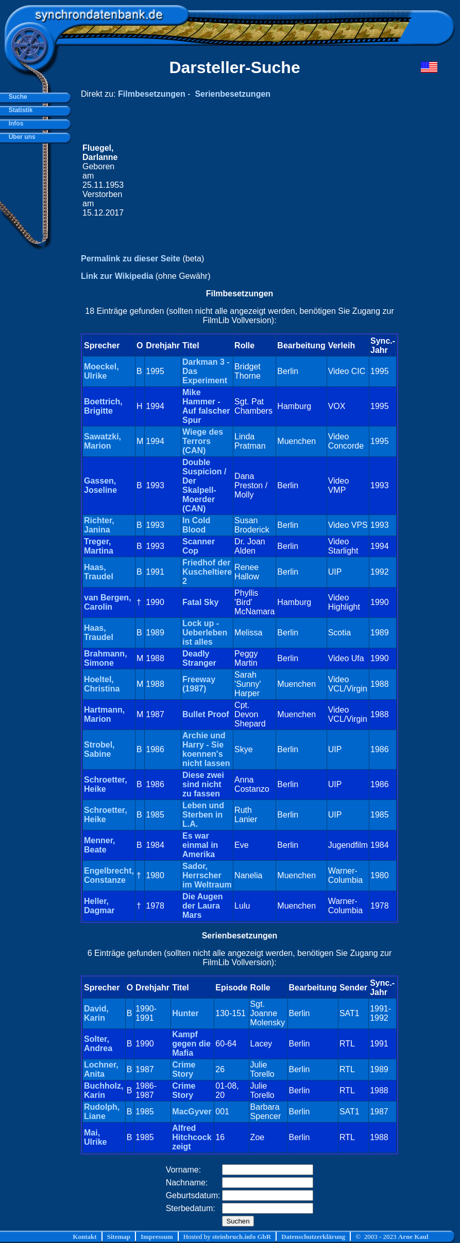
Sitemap (119, 1236)
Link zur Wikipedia (117, 276)
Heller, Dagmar (99, 906)
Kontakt (84, 1236)
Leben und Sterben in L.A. (203, 814)
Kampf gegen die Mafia (191, 1043)
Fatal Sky (200, 602)
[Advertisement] (261, 181)
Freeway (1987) (198, 684)
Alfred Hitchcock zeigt (191, 1137)
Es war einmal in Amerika (200, 845)
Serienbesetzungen (232, 94)
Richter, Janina (99, 525)
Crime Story (183, 1069)
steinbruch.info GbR (241, 1236)
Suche (16, 96)
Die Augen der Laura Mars (202, 905)
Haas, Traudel (98, 572)
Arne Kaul (413, 1236)
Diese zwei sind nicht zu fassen (203, 784)
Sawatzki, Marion (102, 441)
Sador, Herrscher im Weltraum (207, 875)
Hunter (185, 1013)
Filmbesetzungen (151, 94)
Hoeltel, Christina (102, 684)
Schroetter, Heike (105, 784)
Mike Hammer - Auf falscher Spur (206, 406)
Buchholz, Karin (103, 1090)
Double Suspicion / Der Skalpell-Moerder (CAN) (204, 485)
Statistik (18, 110)
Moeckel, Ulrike (101, 371)
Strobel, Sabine (99, 749)
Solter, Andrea (98, 1044)
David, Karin (96, 1013)
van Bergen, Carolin (107, 602)
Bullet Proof (205, 714)
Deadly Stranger (199, 658)
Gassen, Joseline (100, 485)
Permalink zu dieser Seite (130, 258)
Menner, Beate (99, 845)
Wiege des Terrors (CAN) (202, 441)
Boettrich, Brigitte (103, 406)
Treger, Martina (98, 546)
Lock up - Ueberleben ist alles (204, 632)
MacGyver (192, 1111)
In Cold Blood (196, 525)
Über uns (20, 136)
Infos (14, 123)
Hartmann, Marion (104, 714)
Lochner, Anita (101, 1069)
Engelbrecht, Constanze (109, 875)
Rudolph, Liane (102, 1112)
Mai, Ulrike (95, 1137)
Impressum (157, 1236)
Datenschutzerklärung (313, 1236)
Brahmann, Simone (105, 658)
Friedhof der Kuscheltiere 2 (207, 571)
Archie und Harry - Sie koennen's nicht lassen (206, 749)
